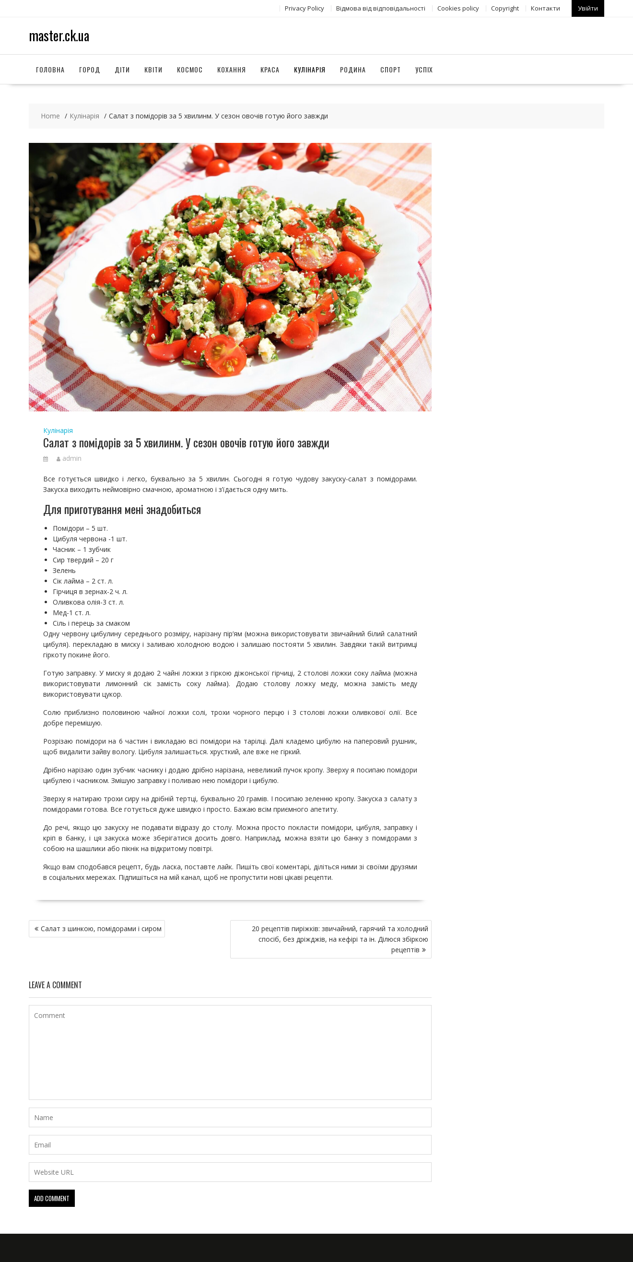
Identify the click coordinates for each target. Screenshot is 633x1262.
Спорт (390, 69)
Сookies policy (458, 8)
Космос (190, 69)
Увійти (588, 8)
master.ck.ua (59, 35)
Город (89, 69)
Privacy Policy (304, 8)
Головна (50, 69)
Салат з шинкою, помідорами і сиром (101, 928)
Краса (270, 69)
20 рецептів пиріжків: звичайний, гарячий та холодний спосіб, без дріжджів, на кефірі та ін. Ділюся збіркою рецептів (340, 938)
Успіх (424, 69)
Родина (353, 69)
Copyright (505, 8)
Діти (122, 69)
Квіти (153, 69)
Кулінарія (310, 69)
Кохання (231, 69)
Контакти (545, 8)
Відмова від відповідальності (380, 8)
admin (69, 458)
